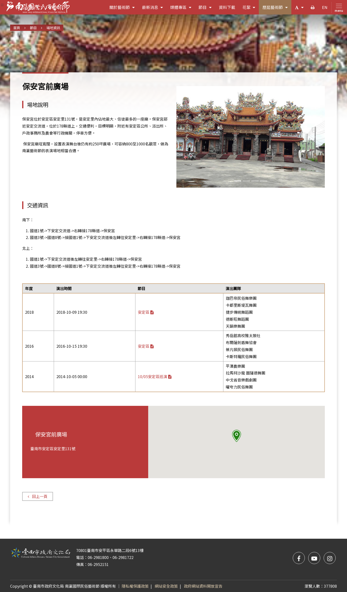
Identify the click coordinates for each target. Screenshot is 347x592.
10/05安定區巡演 (155, 376)
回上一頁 (37, 496)
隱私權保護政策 (135, 586)
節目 (207, 8)
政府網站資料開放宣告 (203, 586)
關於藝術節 (123, 8)
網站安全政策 (166, 586)
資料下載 (227, 7)
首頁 (16, 27)
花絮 (250, 8)
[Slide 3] (263, 181)
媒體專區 (182, 8)
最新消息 (154, 8)
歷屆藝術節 (276, 8)
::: (2, 4)
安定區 (146, 312)
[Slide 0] (237, 181)
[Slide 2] (255, 181)
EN (324, 7)
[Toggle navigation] (338, 7)
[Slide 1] (246, 181)
